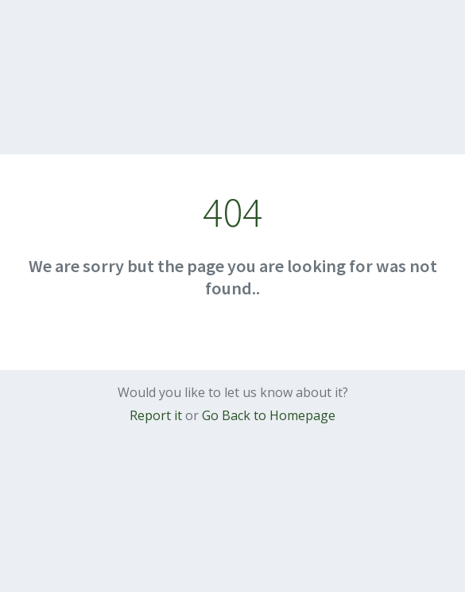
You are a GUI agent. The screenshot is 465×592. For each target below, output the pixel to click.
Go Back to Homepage (268, 415)
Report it (156, 415)
